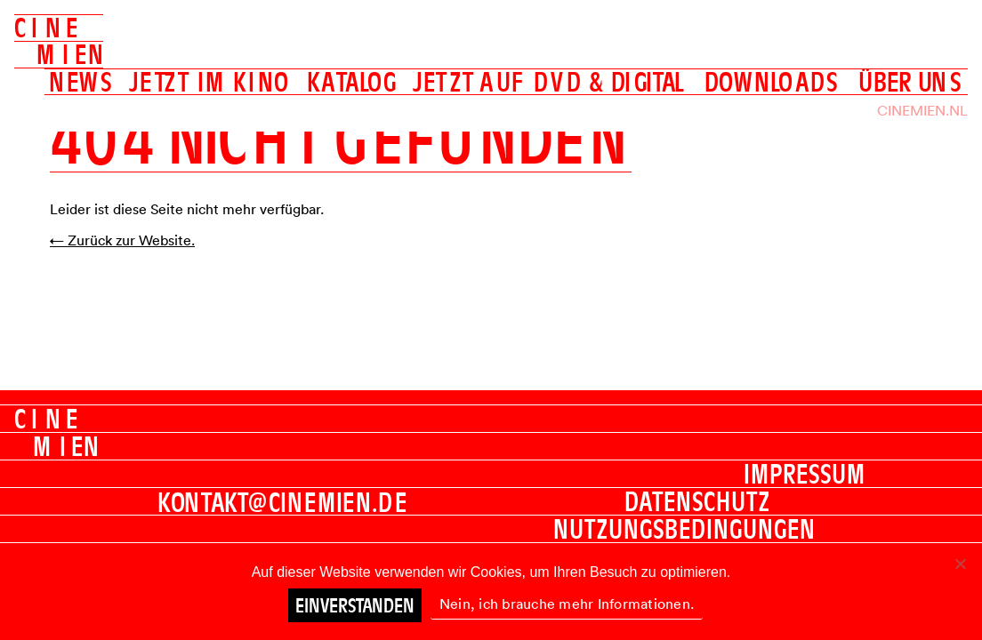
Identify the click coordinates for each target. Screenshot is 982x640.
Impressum (804, 474)
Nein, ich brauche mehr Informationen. (566, 603)
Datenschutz (697, 501)
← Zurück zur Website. (122, 240)
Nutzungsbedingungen (684, 529)
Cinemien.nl (922, 110)
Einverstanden (355, 605)
